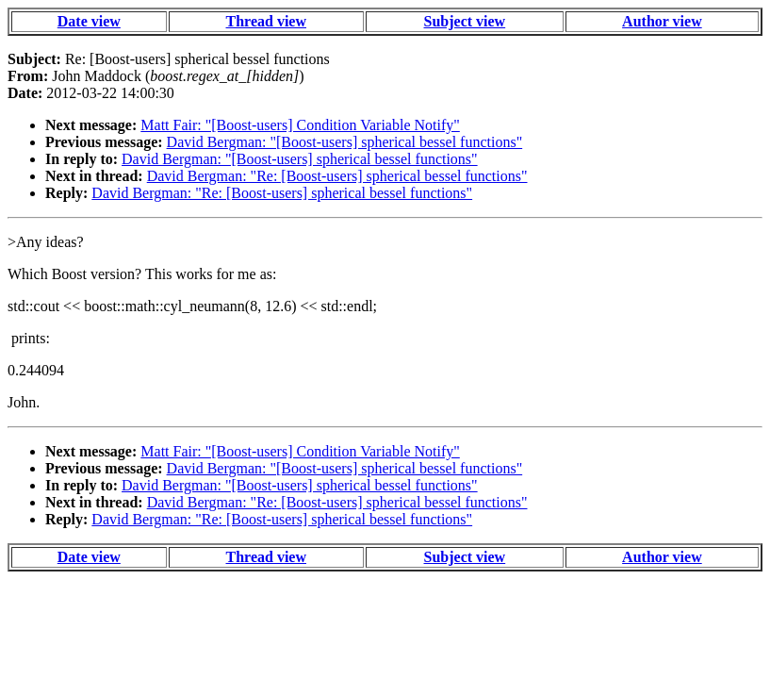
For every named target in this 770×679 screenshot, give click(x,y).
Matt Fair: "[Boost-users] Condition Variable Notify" (300, 125)
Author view (662, 21)
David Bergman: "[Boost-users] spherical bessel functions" (345, 142)
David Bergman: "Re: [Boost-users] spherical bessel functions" (337, 176)
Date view (89, 21)
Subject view (465, 21)
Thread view (266, 21)
